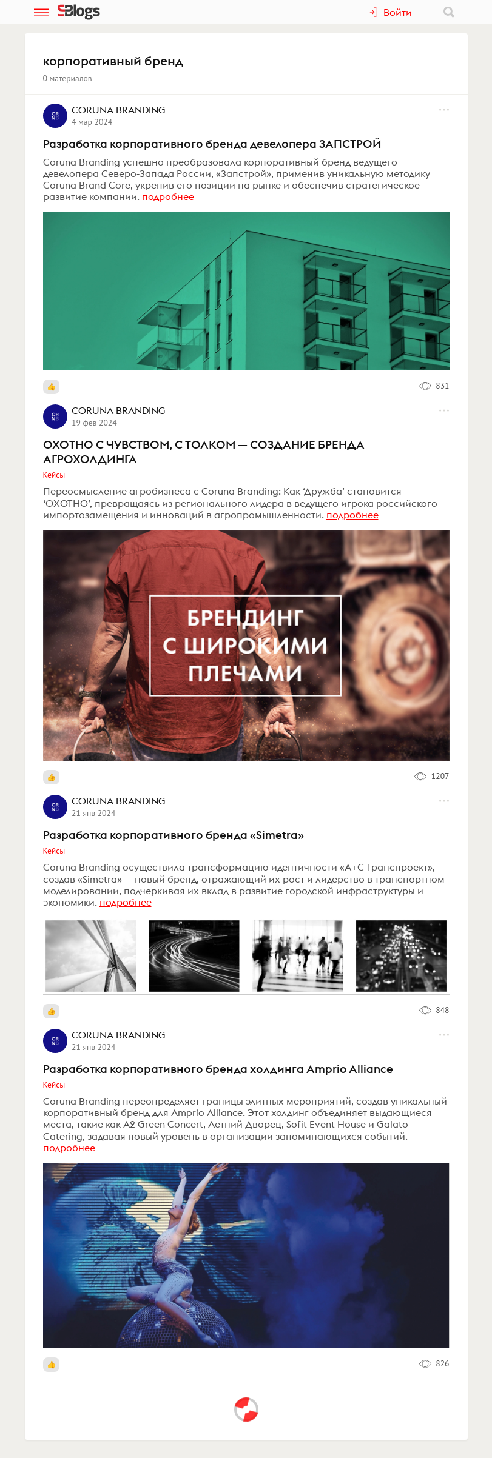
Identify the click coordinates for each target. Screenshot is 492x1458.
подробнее (168, 196)
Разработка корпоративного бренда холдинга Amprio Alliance (218, 1069)
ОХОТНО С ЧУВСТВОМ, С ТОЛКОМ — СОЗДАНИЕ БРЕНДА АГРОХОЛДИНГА (204, 451)
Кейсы (54, 474)
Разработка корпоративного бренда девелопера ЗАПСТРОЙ (212, 143)
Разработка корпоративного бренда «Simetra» (173, 835)
